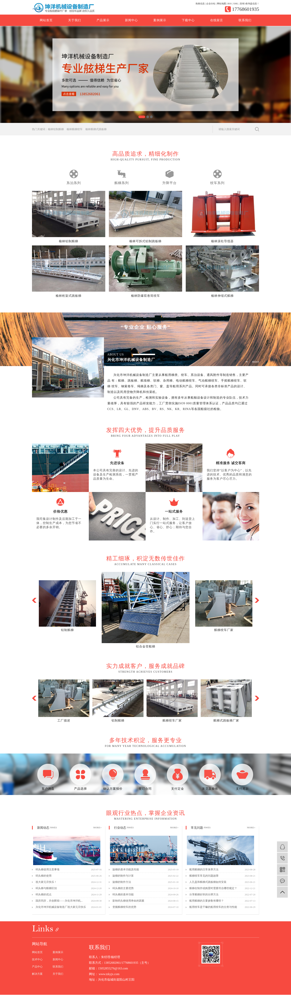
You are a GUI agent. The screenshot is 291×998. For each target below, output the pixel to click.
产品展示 (103, 20)
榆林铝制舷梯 (56, 129)
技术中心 (37, 959)
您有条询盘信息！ (249, 3)
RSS (230, 3)
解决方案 (37, 974)
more (255, 361)
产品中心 (37, 966)
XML (235, 3)
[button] (141, 117)
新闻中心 (131, 20)
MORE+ (97, 827)
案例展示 (159, 20)
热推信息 (200, 3)
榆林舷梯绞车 (75, 129)
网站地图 (221, 3)
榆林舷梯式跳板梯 (96, 129)
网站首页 (46, 20)
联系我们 (245, 20)
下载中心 (188, 20)
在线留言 (216, 20)
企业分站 (210, 3)
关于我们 (74, 20)
